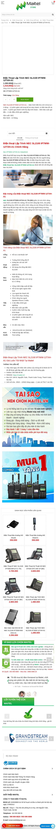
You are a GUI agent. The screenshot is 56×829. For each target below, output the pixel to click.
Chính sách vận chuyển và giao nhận (16, 782)
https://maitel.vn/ (19, 375)
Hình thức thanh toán (10, 787)
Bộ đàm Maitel (12, 756)
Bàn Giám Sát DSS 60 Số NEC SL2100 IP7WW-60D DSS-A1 (13, 630)
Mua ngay (25, 99)
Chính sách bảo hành (10, 774)
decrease (5, 99)
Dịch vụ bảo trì (8, 785)
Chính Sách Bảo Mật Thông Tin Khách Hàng (19, 777)
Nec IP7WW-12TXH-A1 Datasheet (15, 152)
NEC (5, 200)
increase (14, 99)
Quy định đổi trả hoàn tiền (12, 790)
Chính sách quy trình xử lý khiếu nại (16, 779)
